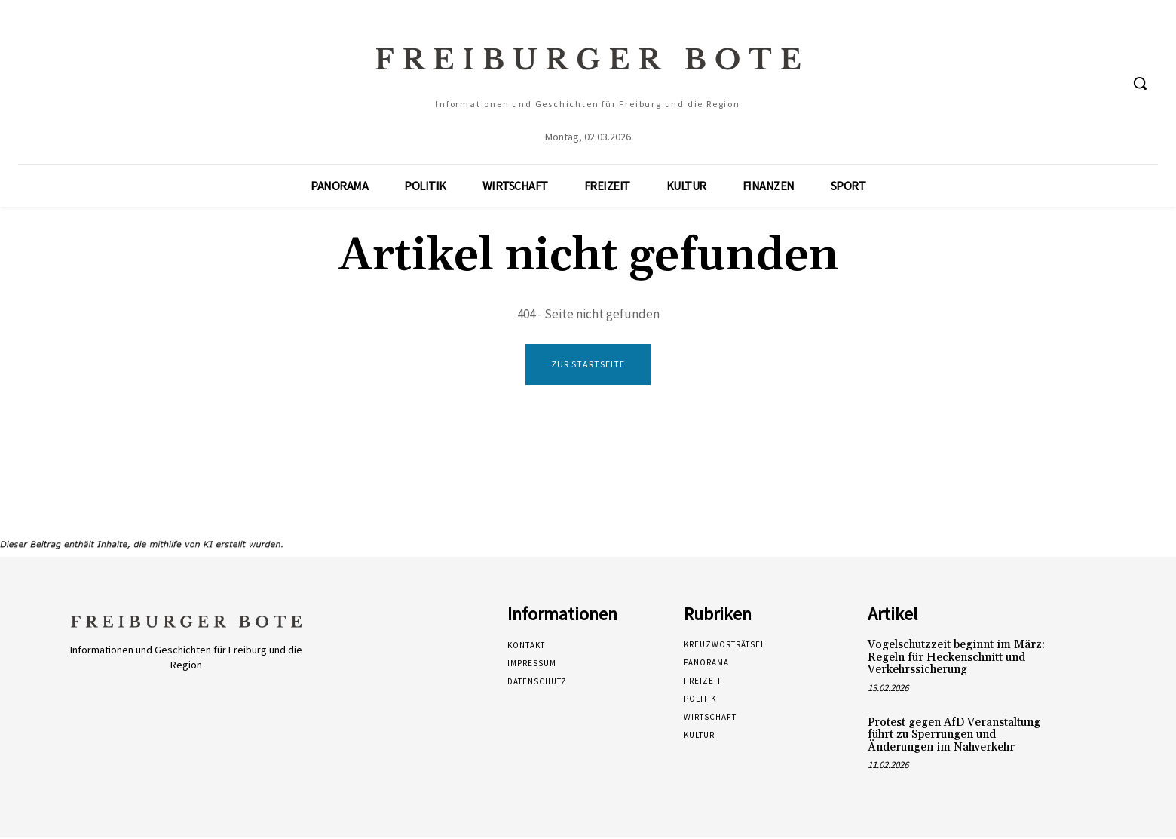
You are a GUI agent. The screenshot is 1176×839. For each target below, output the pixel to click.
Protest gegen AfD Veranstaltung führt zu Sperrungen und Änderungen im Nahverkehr (954, 735)
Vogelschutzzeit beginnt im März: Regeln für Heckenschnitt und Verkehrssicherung (956, 658)
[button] (1140, 83)
